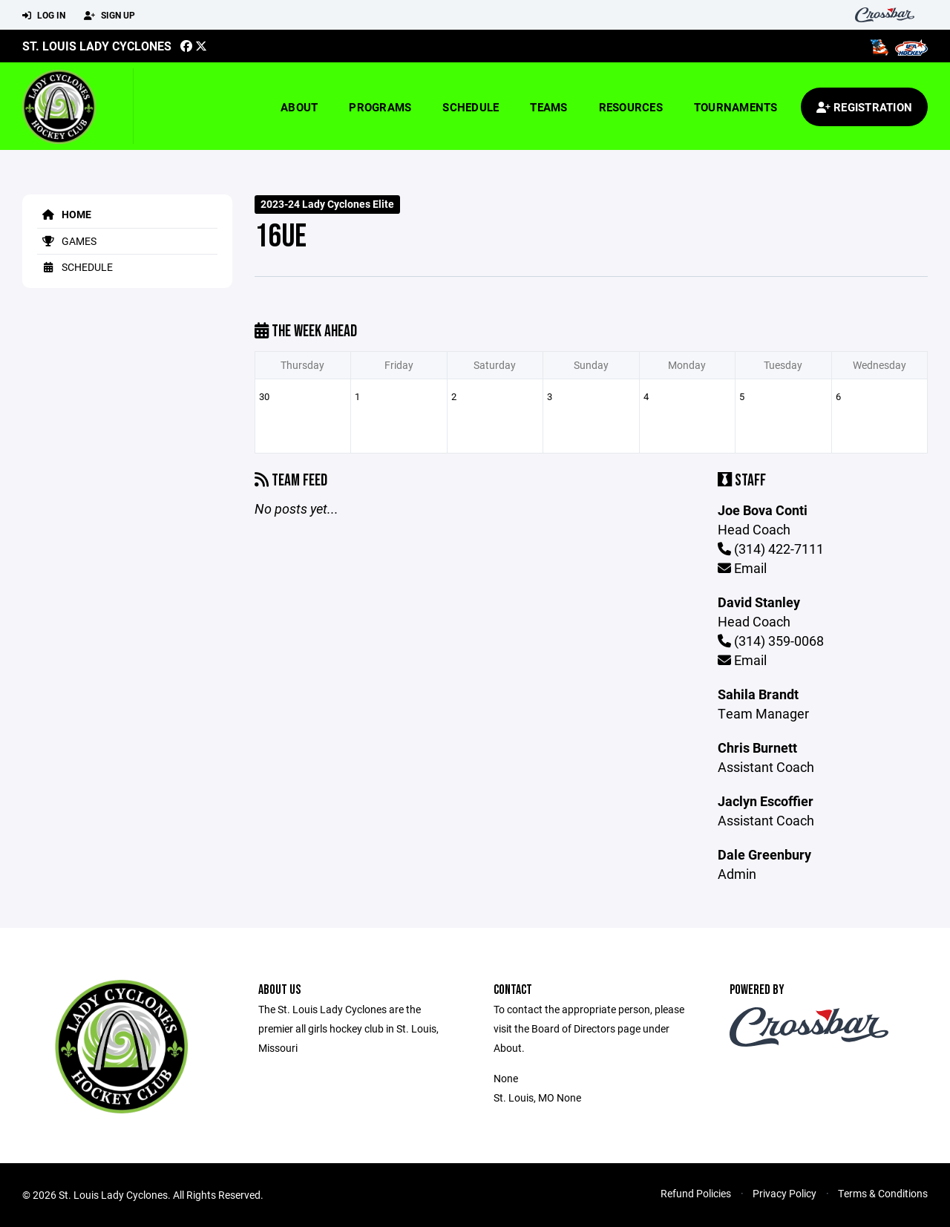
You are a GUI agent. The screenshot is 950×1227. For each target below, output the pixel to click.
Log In (43, 15)
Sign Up (109, 15)
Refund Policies (696, 1193)
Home (64, 214)
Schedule (470, 106)
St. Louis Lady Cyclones (96, 45)
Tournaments (736, 106)
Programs (380, 106)
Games (66, 241)
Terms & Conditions (883, 1193)
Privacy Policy (784, 1193)
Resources (631, 106)
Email (742, 568)
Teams (548, 106)
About (299, 106)
